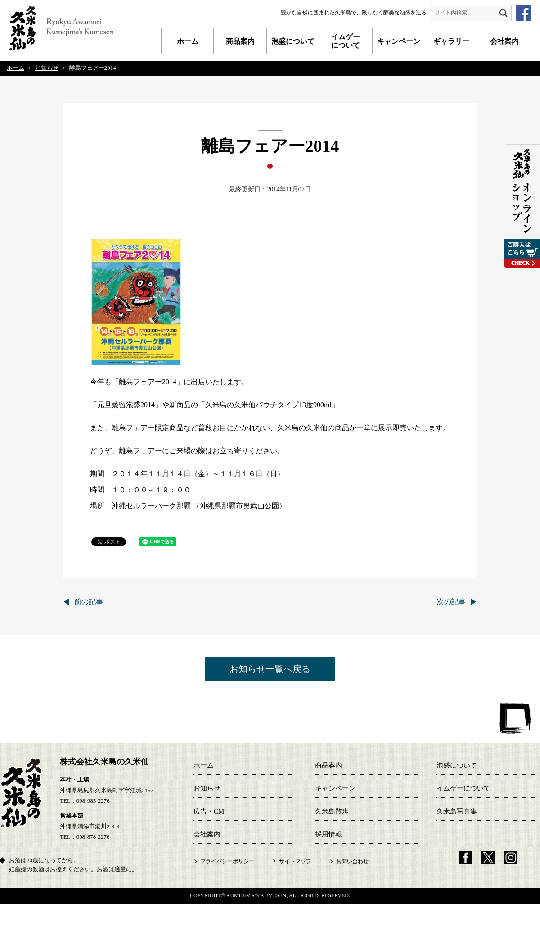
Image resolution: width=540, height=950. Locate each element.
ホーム (187, 41)
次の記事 (451, 601)
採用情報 (328, 834)
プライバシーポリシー (227, 861)
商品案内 (240, 41)
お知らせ (207, 788)
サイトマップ (295, 861)
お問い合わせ (352, 861)
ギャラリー (451, 41)
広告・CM (209, 811)
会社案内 (504, 41)
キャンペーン (398, 41)
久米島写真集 (456, 811)
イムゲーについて (345, 41)
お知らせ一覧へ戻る (270, 669)
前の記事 (88, 601)
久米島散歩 (332, 811)
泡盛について (293, 41)
